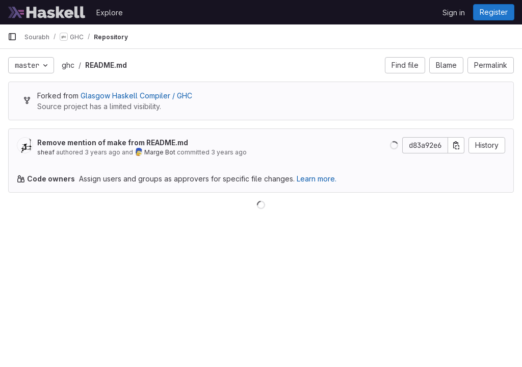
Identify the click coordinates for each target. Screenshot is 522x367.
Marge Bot (159, 152)
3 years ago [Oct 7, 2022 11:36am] (229, 152)
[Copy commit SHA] (456, 145)
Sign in (453, 12)
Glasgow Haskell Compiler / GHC (136, 95)
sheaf (46, 152)
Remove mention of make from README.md (112, 142)
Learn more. (316, 178)
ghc (68, 65)
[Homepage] (47, 12)
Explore (109, 12)
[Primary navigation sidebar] (12, 37)
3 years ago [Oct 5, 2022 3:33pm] (102, 152)
